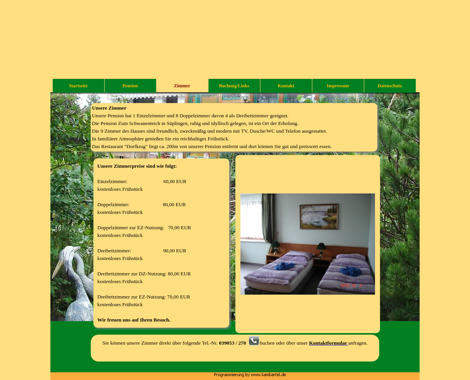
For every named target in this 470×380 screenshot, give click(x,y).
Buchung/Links (234, 85)
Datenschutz (390, 85)
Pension (130, 85)
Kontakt (286, 85)
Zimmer (182, 85)
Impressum (338, 85)
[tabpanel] (234, 127)
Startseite (78, 85)
